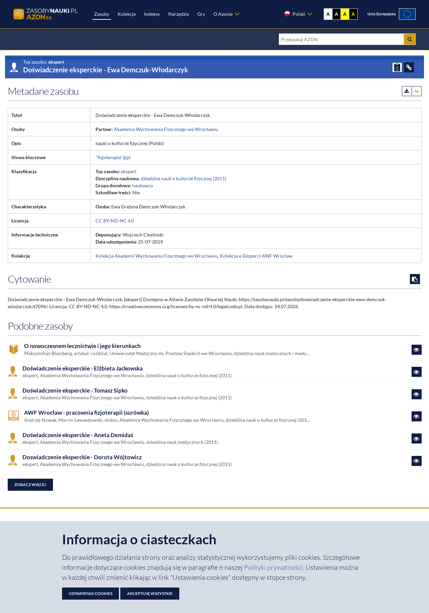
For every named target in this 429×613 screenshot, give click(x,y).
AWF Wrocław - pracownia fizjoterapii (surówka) (86, 412)
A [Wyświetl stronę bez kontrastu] (328, 14)
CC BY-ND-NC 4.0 (115, 220)
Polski (294, 13)
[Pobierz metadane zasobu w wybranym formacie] (412, 91)
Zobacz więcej (30, 484)
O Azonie (223, 14)
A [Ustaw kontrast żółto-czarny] (345, 14)
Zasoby (101, 14)
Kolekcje (127, 14)
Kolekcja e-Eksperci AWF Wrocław (256, 256)
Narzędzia (178, 14)
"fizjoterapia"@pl (113, 157)
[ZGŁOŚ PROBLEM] (397, 67)
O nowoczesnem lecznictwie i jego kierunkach (82, 346)
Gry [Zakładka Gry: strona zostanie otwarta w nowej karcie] (201, 14)
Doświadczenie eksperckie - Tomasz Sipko (75, 390)
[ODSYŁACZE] (409, 67)
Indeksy (152, 14)
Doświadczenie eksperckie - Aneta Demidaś (77, 435)
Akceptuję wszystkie (150, 593)
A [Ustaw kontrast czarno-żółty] (353, 14)
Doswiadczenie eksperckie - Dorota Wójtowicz (82, 457)
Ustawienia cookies (90, 593)
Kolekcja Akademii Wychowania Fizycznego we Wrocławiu (157, 256)
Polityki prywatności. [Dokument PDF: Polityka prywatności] (274, 567)
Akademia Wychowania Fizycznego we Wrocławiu (166, 129)
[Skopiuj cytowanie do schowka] (415, 279)
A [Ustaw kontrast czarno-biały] (336, 14)
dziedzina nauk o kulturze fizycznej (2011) (183, 178)
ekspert (128, 171)
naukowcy (142, 185)
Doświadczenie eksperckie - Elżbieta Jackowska (82, 368)
